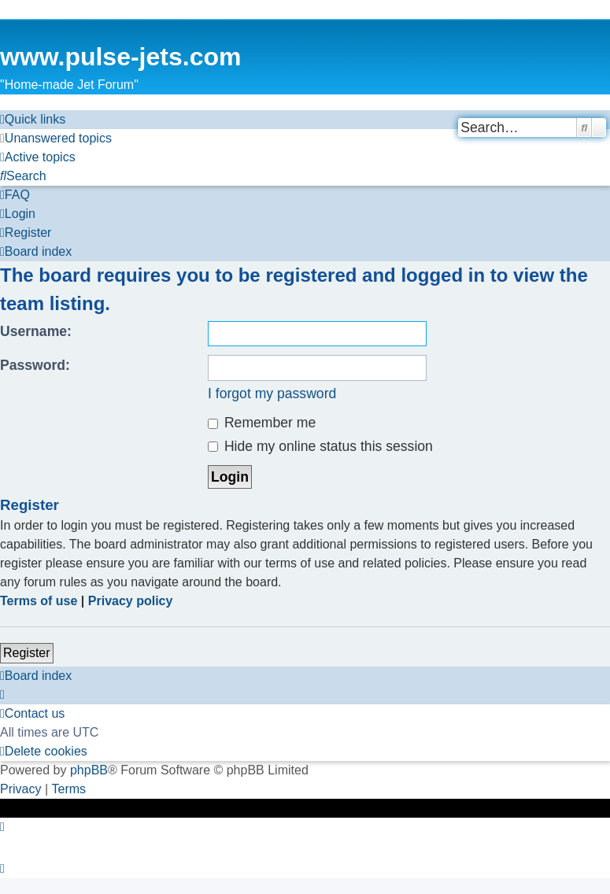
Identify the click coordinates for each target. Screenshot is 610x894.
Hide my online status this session (320, 446)
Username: (36, 331)
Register (26, 652)
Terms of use (38, 601)
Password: (35, 365)
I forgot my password (272, 393)
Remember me (262, 422)
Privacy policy (130, 601)
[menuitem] (56, 138)
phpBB (89, 770)
